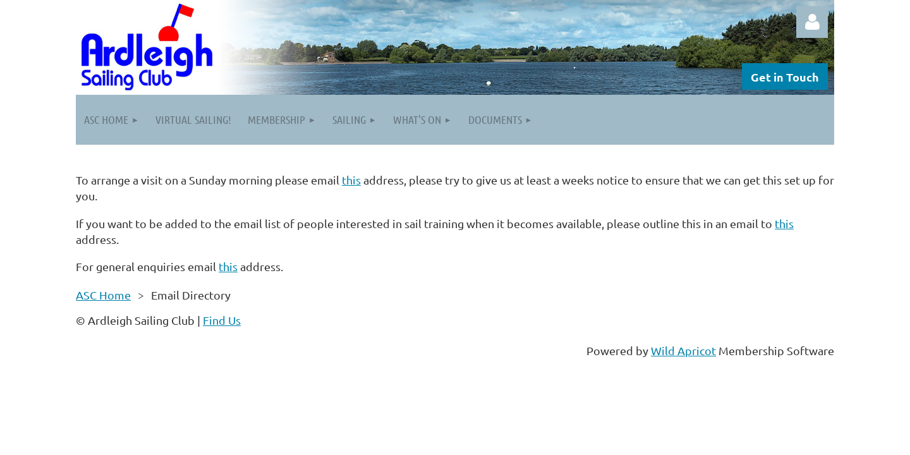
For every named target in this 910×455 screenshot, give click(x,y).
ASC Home (103, 294)
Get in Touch (785, 77)
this (351, 179)
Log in (812, 22)
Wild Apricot (683, 350)
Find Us (222, 320)
